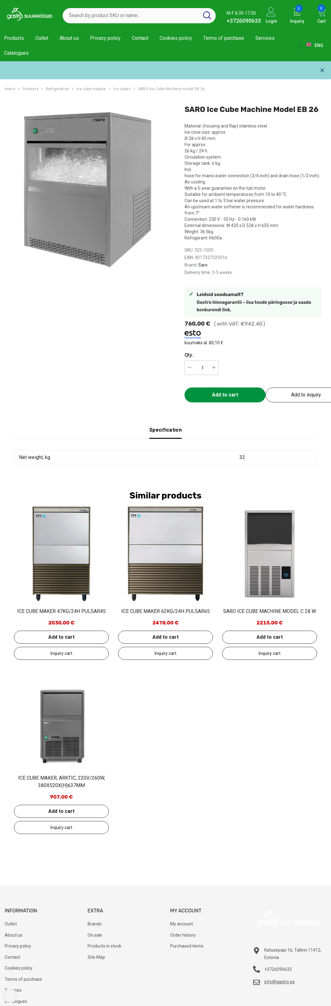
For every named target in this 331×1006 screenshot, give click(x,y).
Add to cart (225, 395)
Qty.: (189, 355)
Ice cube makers (91, 89)
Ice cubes (122, 89)
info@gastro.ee (279, 981)
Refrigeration (57, 89)
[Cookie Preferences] (10, 996)
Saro (203, 264)
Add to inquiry (61, 653)
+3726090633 (244, 20)
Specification (165, 430)
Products (30, 89)
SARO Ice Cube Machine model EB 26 (171, 89)
